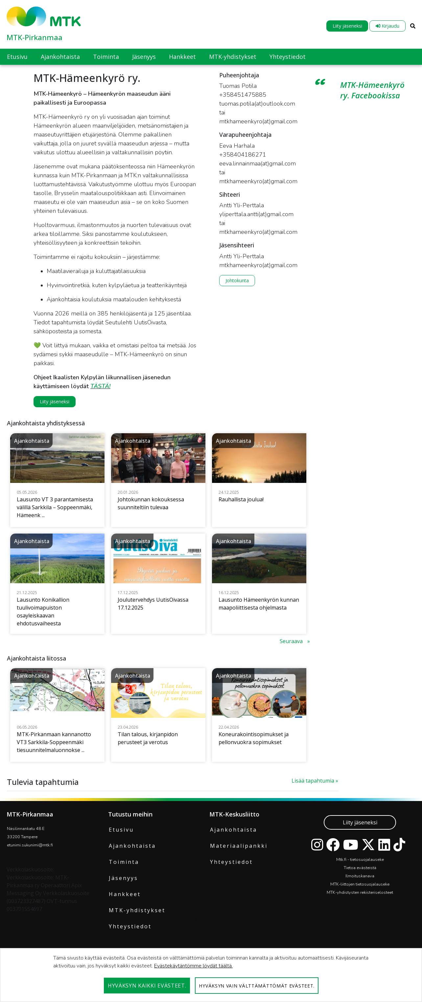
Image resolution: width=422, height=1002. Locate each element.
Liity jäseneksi (347, 26)
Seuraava (292, 641)
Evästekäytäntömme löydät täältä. (193, 965)
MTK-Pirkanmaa (34, 37)
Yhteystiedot (130, 926)
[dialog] (211, 975)
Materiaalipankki (239, 845)
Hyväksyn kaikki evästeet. (147, 985)
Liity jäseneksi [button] (54, 401)
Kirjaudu (387, 26)
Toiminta (124, 861)
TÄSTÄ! (100, 386)
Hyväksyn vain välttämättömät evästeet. (257, 986)
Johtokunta (237, 280)
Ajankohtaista (132, 845)
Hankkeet (125, 894)
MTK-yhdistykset (137, 910)
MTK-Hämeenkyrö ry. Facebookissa (372, 90)
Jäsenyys (123, 878)
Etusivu (121, 829)
